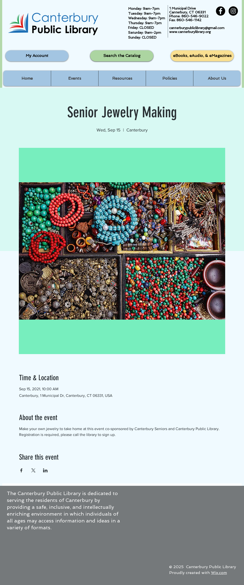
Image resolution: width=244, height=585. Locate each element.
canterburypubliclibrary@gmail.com (196, 28)
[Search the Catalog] (121, 55)
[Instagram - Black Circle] (233, 11)
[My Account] (36, 55)
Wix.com (219, 572)
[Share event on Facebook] (21, 470)
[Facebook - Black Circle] (220, 11)
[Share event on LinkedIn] (45, 470)
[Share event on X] (33, 470)
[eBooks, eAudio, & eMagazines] (202, 55)
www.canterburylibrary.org (190, 32)
